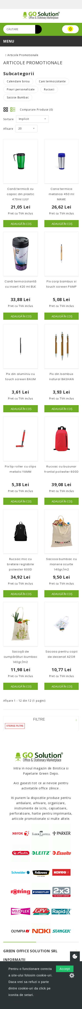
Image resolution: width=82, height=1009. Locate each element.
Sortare (8, 119)
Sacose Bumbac (18, 97)
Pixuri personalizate (21, 89)
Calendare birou (18, 81)
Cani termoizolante (52, 81)
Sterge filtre (14, 726)
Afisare (8, 129)
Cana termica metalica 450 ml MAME (61, 194)
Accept (64, 969)
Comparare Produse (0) (36, 109)
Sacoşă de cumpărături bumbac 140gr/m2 (20, 656)
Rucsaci (49, 89)
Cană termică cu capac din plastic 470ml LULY (20, 194)
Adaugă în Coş (21, 224)
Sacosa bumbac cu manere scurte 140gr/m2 (61, 564)
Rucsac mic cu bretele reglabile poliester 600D (20, 564)
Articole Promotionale (22, 55)
